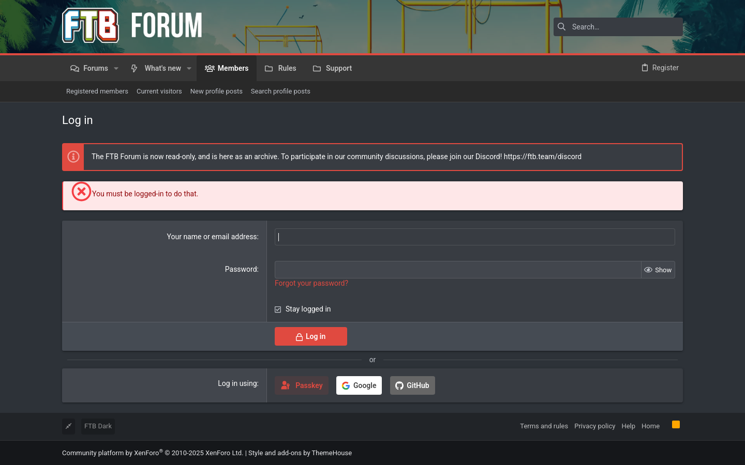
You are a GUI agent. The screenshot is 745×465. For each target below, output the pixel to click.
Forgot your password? (311, 283)
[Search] (618, 27)
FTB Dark (98, 426)
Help (628, 426)
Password (241, 269)
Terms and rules (544, 426)
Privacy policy (594, 426)
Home (651, 426)
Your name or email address (212, 237)
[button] (116, 68)
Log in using (237, 383)
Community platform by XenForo (152, 452)
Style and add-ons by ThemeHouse (300, 452)
